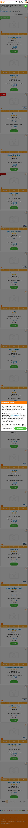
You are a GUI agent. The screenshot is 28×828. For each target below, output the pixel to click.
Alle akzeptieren (20, 428)
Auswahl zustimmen (7, 428)
